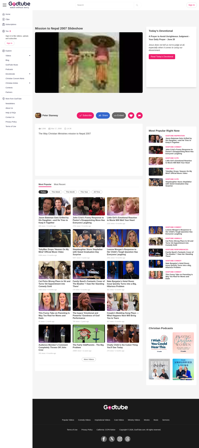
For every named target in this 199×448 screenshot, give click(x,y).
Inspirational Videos (102, 420)
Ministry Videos (134, 420)
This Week (56, 192)
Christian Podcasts (161, 328)
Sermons (165, 420)
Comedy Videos (84, 420)
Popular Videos (68, 420)
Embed (119, 115)
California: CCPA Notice (106, 430)
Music (156, 420)
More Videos (89, 359)
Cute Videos (119, 420)
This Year (84, 192)
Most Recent (59, 184)
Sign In (9, 43)
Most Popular (45, 184)
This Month (70, 192)
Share (103, 115)
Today (43, 192)
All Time (97, 192)
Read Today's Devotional (162, 57)
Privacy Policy (87, 430)
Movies (147, 420)
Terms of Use (72, 430)
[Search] (137, 5)
